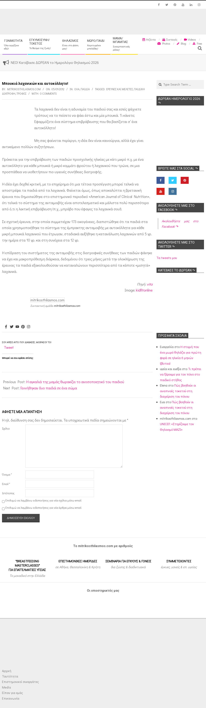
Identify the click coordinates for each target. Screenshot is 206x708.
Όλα (76, 89)
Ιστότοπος (8, 493)
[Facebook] (6, 327)
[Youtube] (17, 327)
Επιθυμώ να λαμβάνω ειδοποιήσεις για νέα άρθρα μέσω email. (43, 508)
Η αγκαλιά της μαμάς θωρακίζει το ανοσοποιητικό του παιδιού (75, 381)
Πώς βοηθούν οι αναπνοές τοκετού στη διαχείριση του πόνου (178, 390)
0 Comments (48, 93)
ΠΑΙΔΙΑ (85, 89)
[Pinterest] (23, 327)
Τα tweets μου (167, 258)
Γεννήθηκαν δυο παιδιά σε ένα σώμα (48, 388)
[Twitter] (11, 327)
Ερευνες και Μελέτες (119, 89)
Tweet (9, 347)
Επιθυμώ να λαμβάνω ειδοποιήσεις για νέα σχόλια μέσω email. (43, 500)
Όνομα (7, 474)
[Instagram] (28, 327)
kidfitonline (144, 290)
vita (149, 284)
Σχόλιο (6, 428)
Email (6, 484)
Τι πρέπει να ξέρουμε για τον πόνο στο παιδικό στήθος (180, 374)
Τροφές (21, 93)
